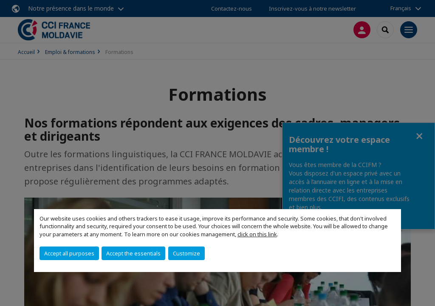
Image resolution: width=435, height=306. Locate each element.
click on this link (257, 234)
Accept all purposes (69, 253)
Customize (186, 253)
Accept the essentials (133, 253)
